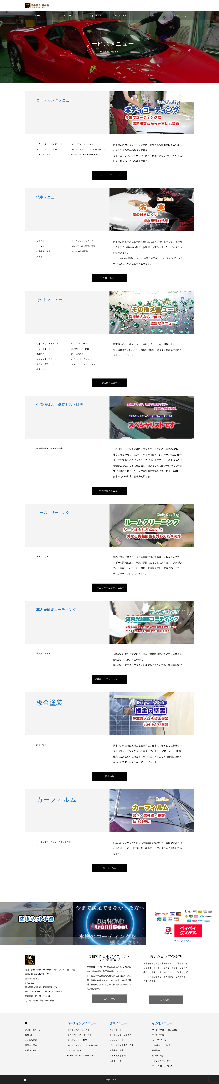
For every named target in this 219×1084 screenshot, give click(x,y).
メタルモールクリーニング (83, 364)
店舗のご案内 (180, 16)
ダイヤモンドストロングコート (85, 144)
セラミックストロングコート (49, 144)
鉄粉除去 (40, 354)
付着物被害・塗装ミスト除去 (49, 449)
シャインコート (43, 246)
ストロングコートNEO (46, 149)
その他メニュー (109, 383)
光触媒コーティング (124, 16)
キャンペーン (67, 16)
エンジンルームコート (46, 359)
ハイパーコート (43, 154)
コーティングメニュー (109, 175)
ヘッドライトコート (45, 349)
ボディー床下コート (45, 364)
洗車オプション (43, 257)
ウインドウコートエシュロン (49, 344)
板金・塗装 (41, 745)
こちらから (109, 999)
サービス (39, 16)
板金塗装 (109, 776)
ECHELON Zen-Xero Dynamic (84, 154)
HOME (26, 1023)
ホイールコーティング (81, 359)
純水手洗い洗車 (43, 252)
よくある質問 (31, 1040)
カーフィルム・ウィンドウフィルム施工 (53, 844)
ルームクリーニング (45, 557)
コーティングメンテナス (82, 241)
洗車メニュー (109, 278)
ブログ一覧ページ (33, 1030)
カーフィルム (109, 868)
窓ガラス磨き (77, 354)
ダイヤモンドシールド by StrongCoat (88, 149)
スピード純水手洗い (80, 252)
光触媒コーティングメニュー (109, 679)
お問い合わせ (31, 1050)
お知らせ (29, 1035)
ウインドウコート (79, 344)
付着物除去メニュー (109, 491)
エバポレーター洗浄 (80, 349)
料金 (152, 16)
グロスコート (42, 241)
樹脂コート (41, 369)
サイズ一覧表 (95, 16)
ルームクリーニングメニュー (109, 588)
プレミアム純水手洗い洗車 (83, 246)
